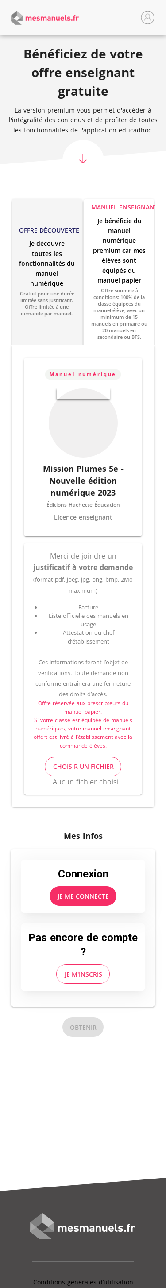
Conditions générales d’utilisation (83, 1282)
